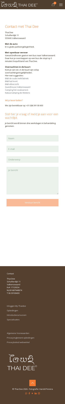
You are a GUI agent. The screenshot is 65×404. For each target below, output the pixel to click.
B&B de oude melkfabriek (17, 78)
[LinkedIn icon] (36, 393)
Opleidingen (12, 310)
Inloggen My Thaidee (16, 306)
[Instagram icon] (39, 393)
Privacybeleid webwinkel (18, 342)
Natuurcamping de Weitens (17, 92)
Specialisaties (13, 319)
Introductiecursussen (16, 315)
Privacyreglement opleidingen (20, 337)
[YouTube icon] (32, 393)
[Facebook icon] (29, 393)
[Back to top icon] (32, 383)
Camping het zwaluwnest (16, 90)
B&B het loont (11, 81)
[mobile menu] (60, 4)
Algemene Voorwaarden (18, 333)
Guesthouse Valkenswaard (17, 87)
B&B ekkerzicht (12, 84)
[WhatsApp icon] (26, 393)
